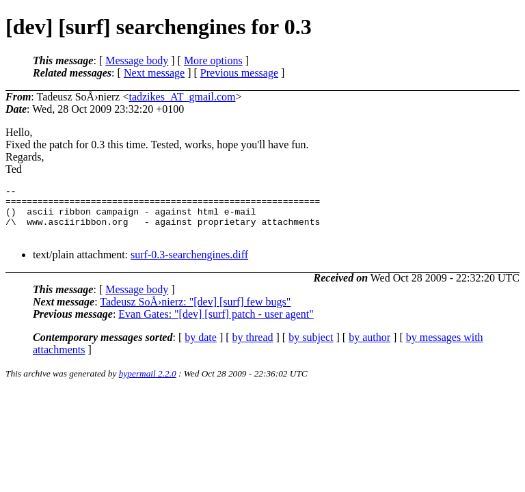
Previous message (239, 73)
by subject (310, 347)
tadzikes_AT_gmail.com (182, 96)
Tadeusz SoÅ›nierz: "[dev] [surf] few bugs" (195, 312)
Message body (136, 60)
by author (369, 347)
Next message (154, 73)
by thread (252, 347)
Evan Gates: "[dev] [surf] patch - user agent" (215, 324)
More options (213, 60)
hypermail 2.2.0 (147, 384)
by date (201, 347)
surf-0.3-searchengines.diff (189, 265)
